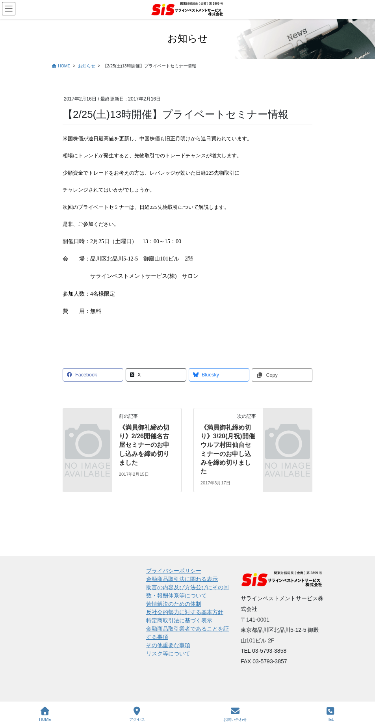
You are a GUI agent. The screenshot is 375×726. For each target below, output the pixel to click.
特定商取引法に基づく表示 (179, 620)
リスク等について (168, 653)
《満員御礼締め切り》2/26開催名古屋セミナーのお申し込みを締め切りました (144, 445)
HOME (45, 714)
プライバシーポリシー (173, 571)
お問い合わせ (235, 714)
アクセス (137, 714)
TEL (330, 714)
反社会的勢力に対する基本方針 (184, 612)
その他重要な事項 (168, 645)
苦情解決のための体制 (173, 604)
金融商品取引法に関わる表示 (182, 579)
